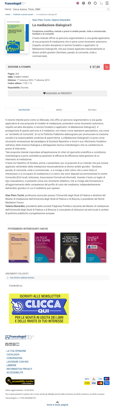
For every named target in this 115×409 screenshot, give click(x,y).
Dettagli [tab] (92, 110)
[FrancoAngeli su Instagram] (14, 345)
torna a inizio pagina (57, 404)
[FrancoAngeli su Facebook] (6, 345)
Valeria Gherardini (61, 20)
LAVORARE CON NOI (17, 361)
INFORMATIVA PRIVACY (19, 369)
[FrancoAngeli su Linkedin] (10, 345)
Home (7, 14)
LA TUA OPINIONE (16, 351)
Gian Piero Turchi (41, 20)
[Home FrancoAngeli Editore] (15, 3)
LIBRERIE (11, 365)
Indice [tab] (59, 110)
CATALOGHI (13, 354)
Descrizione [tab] (24, 110)
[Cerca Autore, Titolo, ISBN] (59, 9)
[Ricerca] (108, 9)
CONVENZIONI (14, 358)
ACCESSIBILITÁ (15, 372)
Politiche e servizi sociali (23, 14)
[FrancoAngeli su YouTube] (17, 345)
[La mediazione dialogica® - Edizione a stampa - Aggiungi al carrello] (107, 67)
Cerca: (8, 9)
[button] (77, 3)
